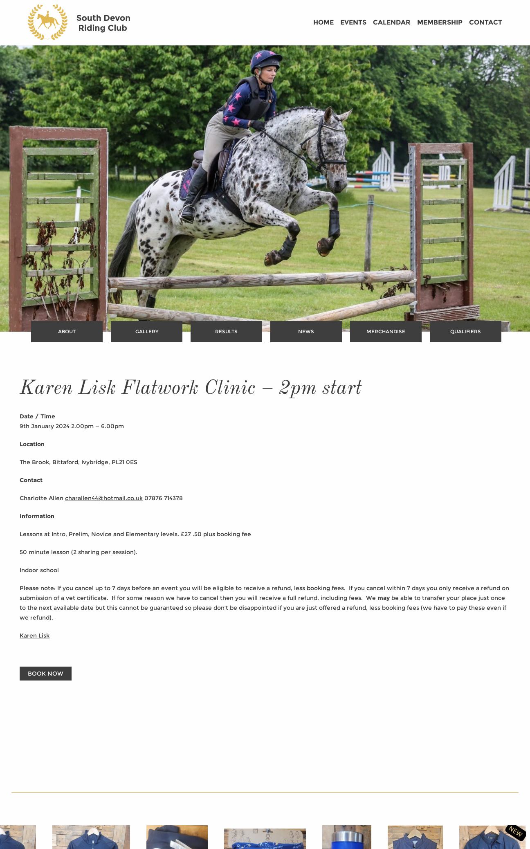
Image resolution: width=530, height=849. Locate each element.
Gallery (146, 331)
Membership (440, 22)
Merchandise (385, 331)
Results (226, 331)
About (67, 331)
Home (323, 22)
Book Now (45, 673)
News (306, 331)
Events (353, 22)
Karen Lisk (34, 635)
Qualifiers (465, 331)
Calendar (392, 22)
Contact (485, 22)
